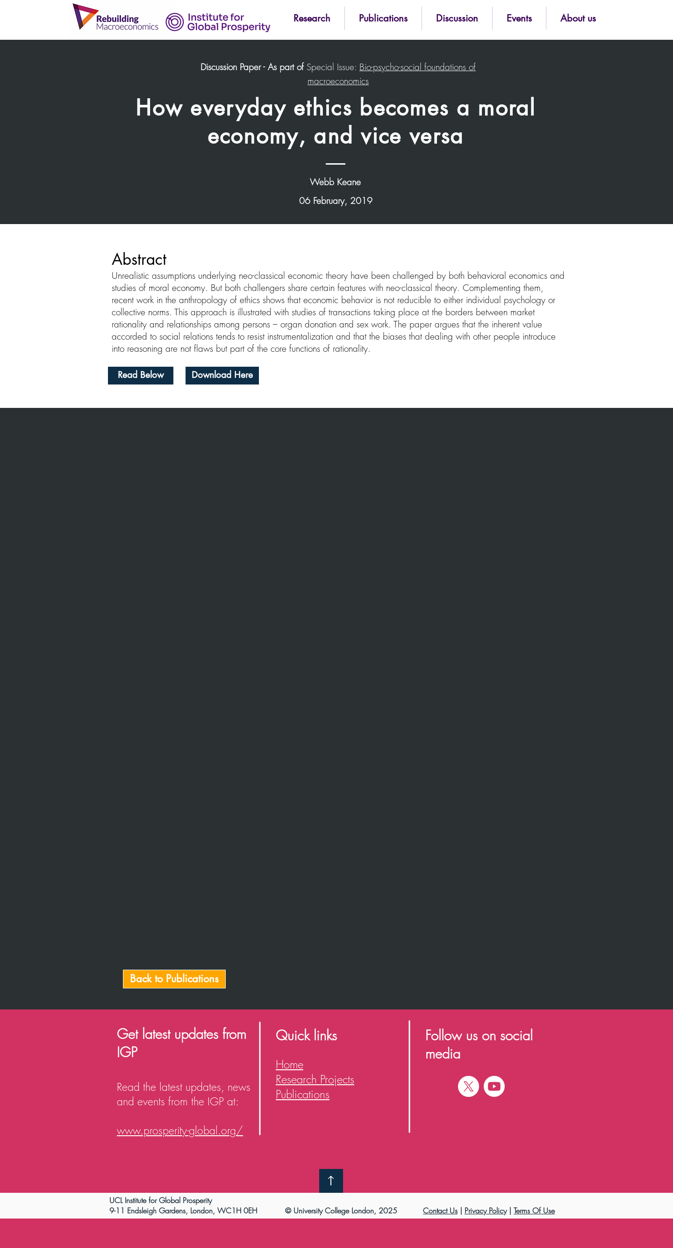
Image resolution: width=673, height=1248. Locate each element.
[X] (468, 1086)
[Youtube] (494, 1086)
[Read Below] (140, 375)
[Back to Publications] (174, 979)
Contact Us (440, 1210)
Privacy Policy (486, 1210)
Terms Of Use (534, 1210)
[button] (311, 18)
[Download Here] (222, 375)
